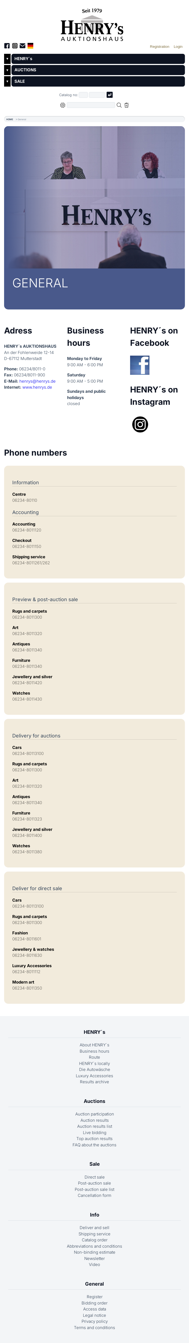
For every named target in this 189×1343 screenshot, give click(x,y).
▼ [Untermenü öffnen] (7, 59)
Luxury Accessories (94, 1075)
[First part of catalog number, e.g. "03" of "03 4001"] (83, 95)
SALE (19, 81)
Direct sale (95, 1177)
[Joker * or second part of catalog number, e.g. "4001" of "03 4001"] (97, 95)
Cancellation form (94, 1195)
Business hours (94, 1051)
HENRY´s (23, 58)
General (94, 1284)
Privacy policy (95, 1321)
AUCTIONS (25, 69)
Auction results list (94, 1126)
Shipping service (94, 1233)
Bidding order (94, 1303)
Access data (94, 1309)
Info (94, 1215)
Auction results (94, 1120)
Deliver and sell (94, 1227)
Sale (94, 1164)
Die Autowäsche (94, 1069)
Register (95, 1296)
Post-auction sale (94, 1183)
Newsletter (94, 1258)
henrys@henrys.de (37, 381)
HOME (9, 119)
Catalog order (94, 1239)
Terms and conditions (94, 1327)
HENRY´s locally (94, 1063)
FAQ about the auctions (94, 1144)
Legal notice (94, 1315)
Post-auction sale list (94, 1189)
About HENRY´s (94, 1044)
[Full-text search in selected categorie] (91, 105)
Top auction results (94, 1138)
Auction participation (94, 1114)
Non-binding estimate (94, 1252)
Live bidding (94, 1132)
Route (94, 1057)
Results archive (94, 1081)
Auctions (94, 1101)
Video (94, 1264)
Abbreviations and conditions (94, 1246)
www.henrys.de (37, 387)
